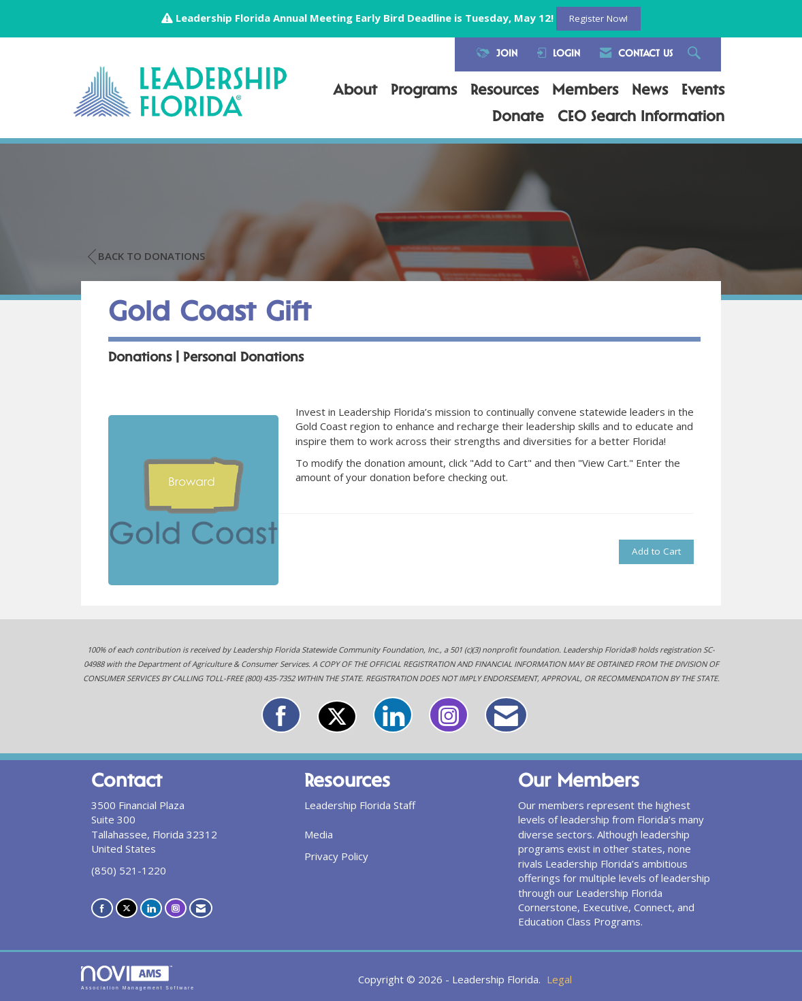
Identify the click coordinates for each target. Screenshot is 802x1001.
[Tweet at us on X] (337, 716)
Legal (559, 979)
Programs (424, 91)
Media (318, 834)
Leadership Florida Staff (359, 805)
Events (702, 91)
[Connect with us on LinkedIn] (393, 715)
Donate (518, 118)
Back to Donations (146, 256)
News (650, 91)
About (355, 91)
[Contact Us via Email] (506, 715)
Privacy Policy (336, 856)
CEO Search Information (641, 118)
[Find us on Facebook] (281, 715)
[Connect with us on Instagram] (448, 715)
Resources (504, 91)
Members (585, 91)
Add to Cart (656, 551)
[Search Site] (696, 54)
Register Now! (598, 18)
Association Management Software (138, 978)
